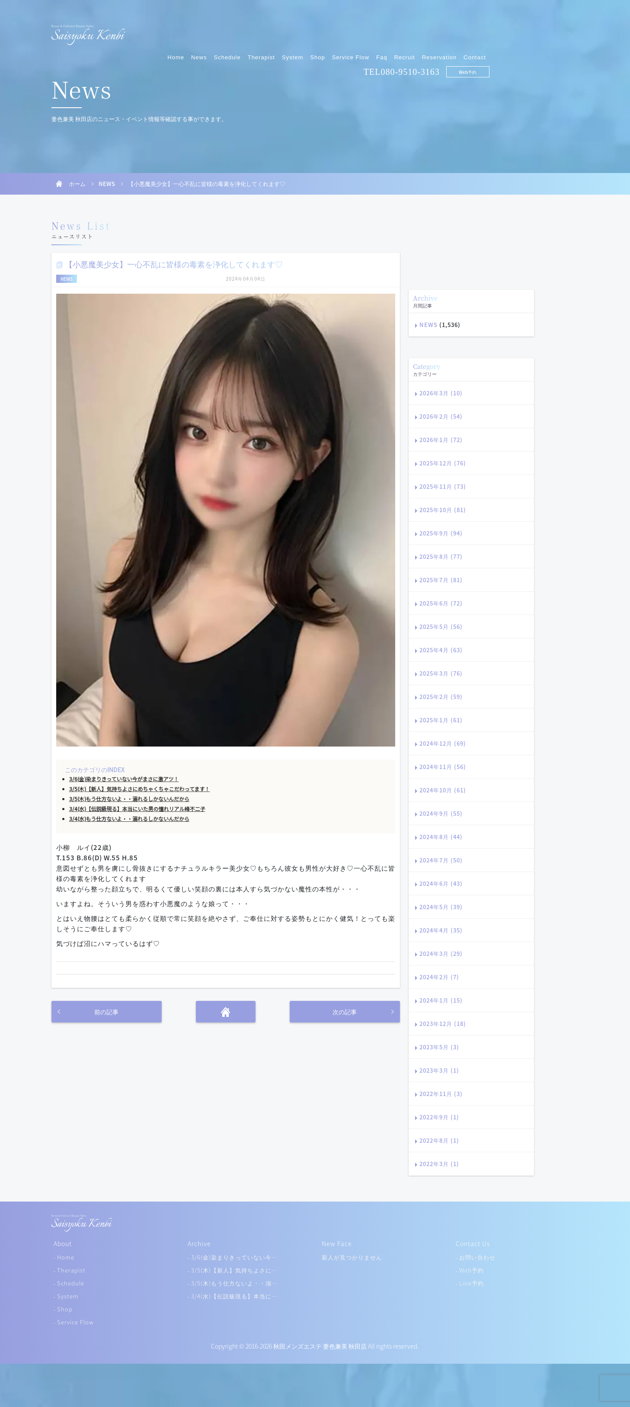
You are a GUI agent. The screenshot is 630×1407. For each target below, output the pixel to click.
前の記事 (106, 1011)
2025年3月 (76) (441, 673)
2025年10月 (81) (442, 510)
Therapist (350, 29)
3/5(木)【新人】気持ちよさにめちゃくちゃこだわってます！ (139, 789)
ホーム (77, 183)
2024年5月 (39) (441, 907)
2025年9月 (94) (441, 533)
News (289, 29)
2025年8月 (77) (441, 556)
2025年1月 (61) (441, 720)
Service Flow (439, 29)
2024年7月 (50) (441, 860)
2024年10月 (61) (442, 790)
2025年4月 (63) (441, 650)
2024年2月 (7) (439, 977)
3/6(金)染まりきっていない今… (234, 1257)
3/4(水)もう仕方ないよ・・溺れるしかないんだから (129, 819)
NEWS (107, 183)
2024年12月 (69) (442, 743)
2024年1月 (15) (441, 1000)
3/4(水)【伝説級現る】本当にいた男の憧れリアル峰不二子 (137, 809)
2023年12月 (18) (442, 1023)
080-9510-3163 (499, 43)
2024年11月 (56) (442, 767)
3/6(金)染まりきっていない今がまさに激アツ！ (124, 779)
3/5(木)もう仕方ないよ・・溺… (234, 1283)
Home (265, 29)
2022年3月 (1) (439, 1164)
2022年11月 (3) (441, 1094)
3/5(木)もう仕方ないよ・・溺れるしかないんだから (129, 799)
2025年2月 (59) (441, 696)
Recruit (493, 29)
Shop (407, 29)
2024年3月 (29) (441, 953)
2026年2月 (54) (441, 416)
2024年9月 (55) (441, 813)
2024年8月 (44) (441, 837)
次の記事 (345, 1011)
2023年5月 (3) (439, 1047)
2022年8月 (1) (439, 1140)
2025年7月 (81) (441, 580)
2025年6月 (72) (441, 603)
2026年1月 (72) (441, 440)
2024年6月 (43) (441, 883)
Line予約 (471, 1283)
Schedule (316, 29)
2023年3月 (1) (439, 1070)
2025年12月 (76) (442, 463)
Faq (471, 29)
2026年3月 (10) (441, 393)
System (382, 29)
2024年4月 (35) (441, 930)
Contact (564, 29)
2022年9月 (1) (439, 1117)
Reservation (528, 29)
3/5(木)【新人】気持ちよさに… (234, 1270)
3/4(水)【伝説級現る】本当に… (234, 1296)
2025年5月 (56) (441, 626)
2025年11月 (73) (442, 486)
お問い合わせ (477, 1257)
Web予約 (557, 44)
